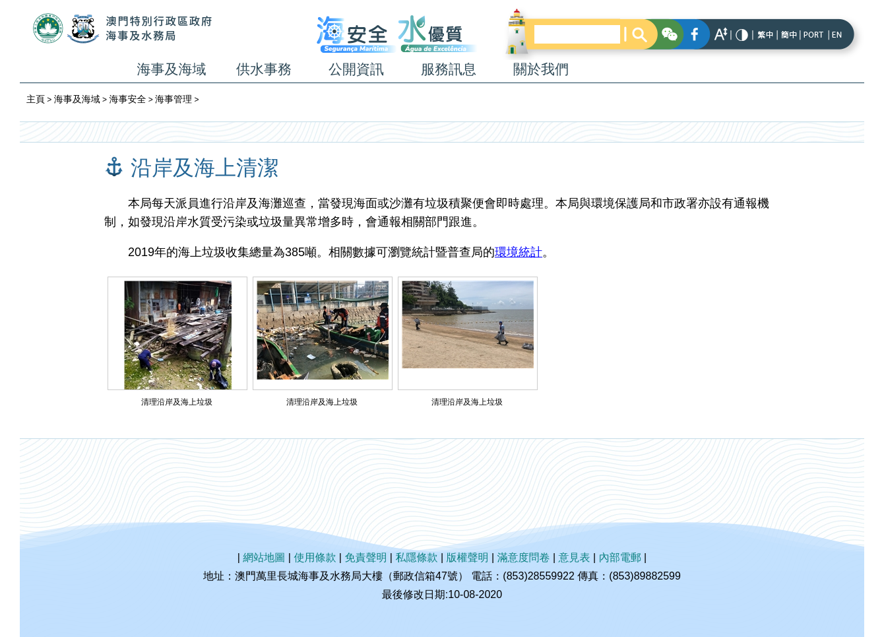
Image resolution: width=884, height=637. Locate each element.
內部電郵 (620, 557)
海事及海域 (171, 69)
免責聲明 (365, 557)
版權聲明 (468, 557)
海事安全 (127, 99)
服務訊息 (448, 69)
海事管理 (173, 99)
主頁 (35, 99)
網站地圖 (264, 557)
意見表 (574, 557)
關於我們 (541, 69)
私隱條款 (416, 557)
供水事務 (264, 69)
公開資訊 (356, 69)
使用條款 (315, 557)
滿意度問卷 (523, 557)
